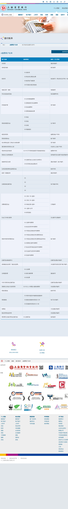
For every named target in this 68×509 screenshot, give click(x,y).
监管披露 (51, 470)
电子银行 (20, 15)
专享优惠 (27, 456)
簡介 (4, 41)
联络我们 (33, 1)
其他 (57, 15)
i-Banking (37, 1)
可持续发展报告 (53, 468)
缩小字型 (55, 1)
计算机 (3, 490)
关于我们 (51, 450)
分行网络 (33, 355)
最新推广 (55, 355)
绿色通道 (39, 452)
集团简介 (51, 452)
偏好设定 (29, 1)
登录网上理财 (8, 15)
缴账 (53, 15)
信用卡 (48, 15)
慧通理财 (56, 8)
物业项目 (51, 459)
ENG (63, 1)
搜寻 (51, 1)
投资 (35, 15)
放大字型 (57, 1)
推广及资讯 (28, 452)
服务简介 (27, 454)
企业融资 (15, 466)
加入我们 (40, 1)
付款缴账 (15, 461)
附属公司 (51, 463)
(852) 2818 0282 (11, 355)
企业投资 (15, 463)
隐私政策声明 (13, 504)
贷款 (44, 15)
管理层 (50, 456)
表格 (47, 1)
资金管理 (15, 459)
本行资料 (44, 1)
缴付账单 (18, 363)
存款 (31, 15)
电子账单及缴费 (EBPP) (28, 41)
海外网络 (39, 456)
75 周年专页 (63, 15)
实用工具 (3, 488)
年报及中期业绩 (53, 466)
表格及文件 (4, 493)
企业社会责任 (52, 461)
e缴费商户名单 (14, 41)
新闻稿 (50, 479)
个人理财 (42, 8)
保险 (40, 15)
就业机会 (51, 483)
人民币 (27, 15)
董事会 (50, 454)
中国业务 (39, 454)
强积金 (15, 470)
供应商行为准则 (53, 476)
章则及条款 (24, 504)
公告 (50, 481)
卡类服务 (3, 468)
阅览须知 (3, 504)
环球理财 (64, 8)
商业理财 (49, 8)
